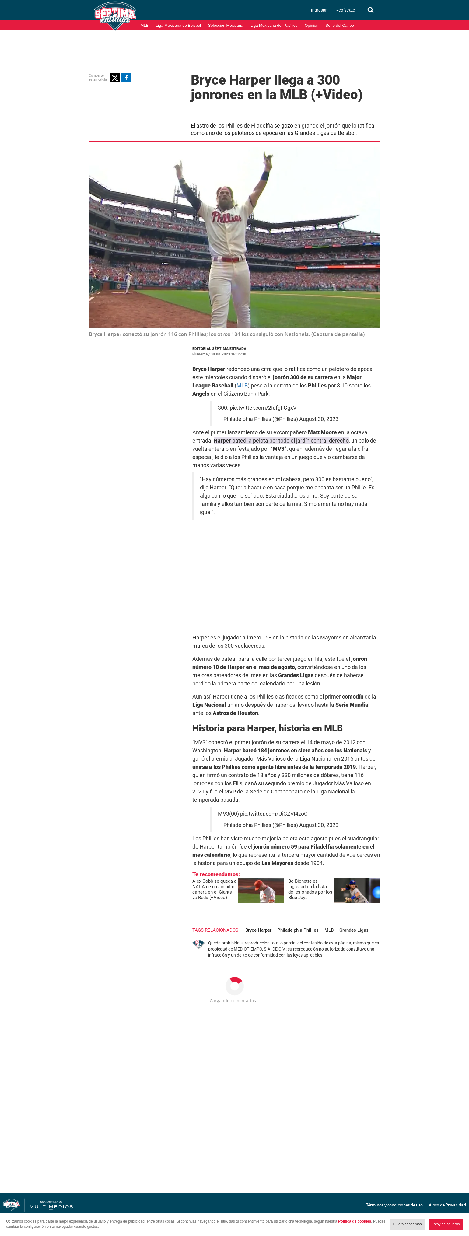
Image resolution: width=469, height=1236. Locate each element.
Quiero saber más (407, 1224)
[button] (115, 77)
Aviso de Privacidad (447, 1205)
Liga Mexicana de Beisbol (178, 25)
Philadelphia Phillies (298, 930)
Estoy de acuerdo (446, 1224)
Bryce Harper (258, 930)
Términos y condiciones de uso (394, 1205)
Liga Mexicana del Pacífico (274, 25)
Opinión (311, 25)
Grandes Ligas (354, 930)
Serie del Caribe (340, 25)
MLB (145, 25)
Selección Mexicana (225, 25)
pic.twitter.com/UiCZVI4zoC (274, 814)
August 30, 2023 (318, 419)
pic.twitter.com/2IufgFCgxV (263, 408)
